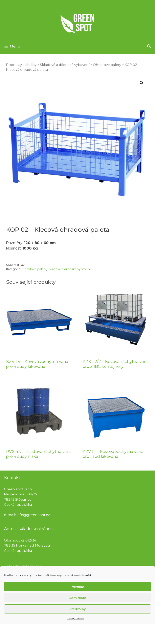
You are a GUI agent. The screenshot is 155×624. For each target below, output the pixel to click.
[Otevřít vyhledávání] (149, 46)
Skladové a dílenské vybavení (65, 65)
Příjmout (77, 592)
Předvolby (77, 614)
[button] (141, 83)
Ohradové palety (107, 65)
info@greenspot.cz (33, 515)
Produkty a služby (21, 65)
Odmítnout (77, 603)
